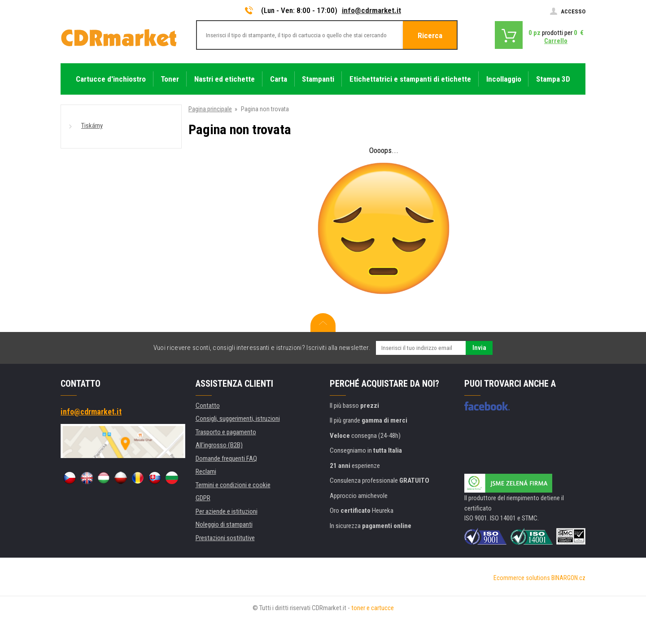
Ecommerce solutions (521, 577)
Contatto (208, 406)
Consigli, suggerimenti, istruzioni (238, 419)
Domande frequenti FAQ (226, 458)
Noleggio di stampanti (224, 524)
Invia (479, 348)
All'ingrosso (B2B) (219, 445)
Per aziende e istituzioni (227, 511)
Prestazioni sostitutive (225, 538)
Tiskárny (92, 126)
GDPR (203, 498)
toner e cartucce (372, 608)
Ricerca (430, 35)
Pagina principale (210, 109)
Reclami (206, 471)
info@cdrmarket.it (371, 10)
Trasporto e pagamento (226, 432)
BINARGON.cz (568, 577)
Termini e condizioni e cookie (233, 485)
